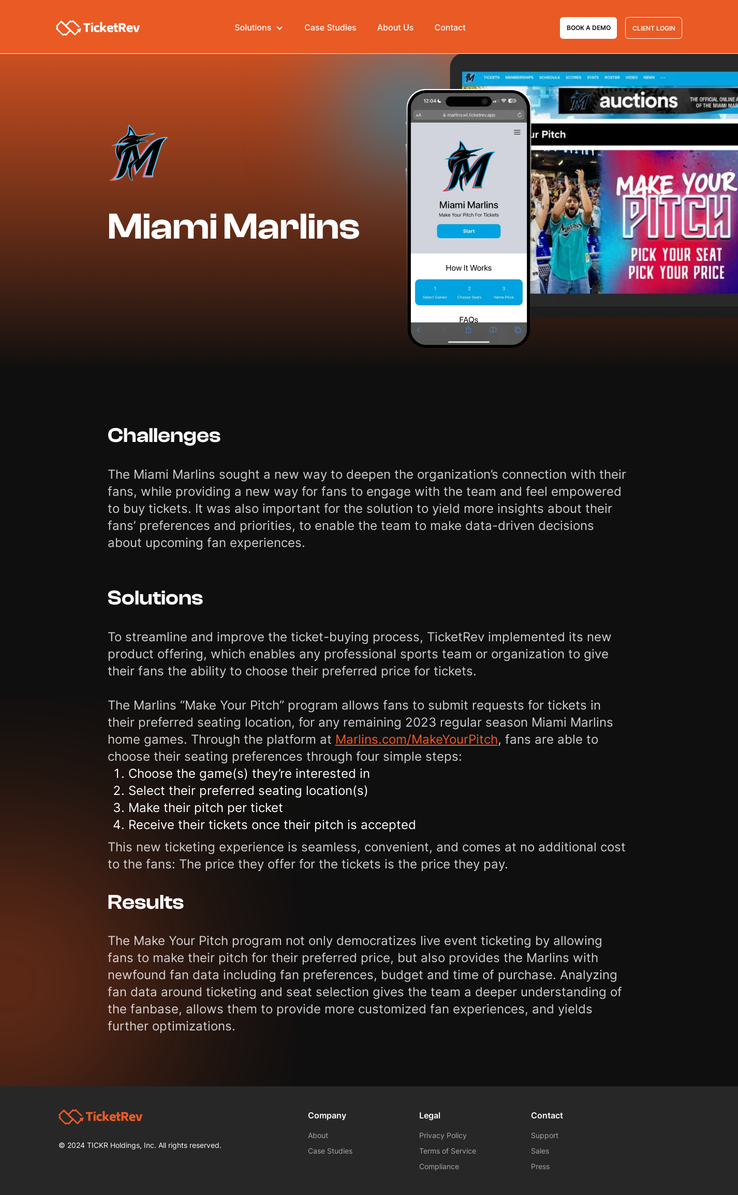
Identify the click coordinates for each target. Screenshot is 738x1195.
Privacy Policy (443, 1135)
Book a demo (589, 28)
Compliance (439, 1166)
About (318, 1135)
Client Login (653, 28)
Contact (449, 28)
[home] (98, 28)
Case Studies (330, 28)
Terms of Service (447, 1150)
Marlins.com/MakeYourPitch (416, 739)
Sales (540, 1150)
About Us (395, 28)
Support (544, 1135)
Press (540, 1166)
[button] (259, 28)
